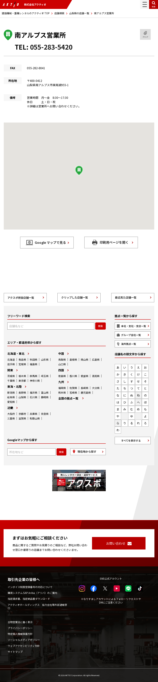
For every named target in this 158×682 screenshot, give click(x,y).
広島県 (96, 359)
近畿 (10, 408)
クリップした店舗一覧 (74, 297)
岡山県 (84, 359)
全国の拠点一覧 (68, 398)
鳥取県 (62, 359)
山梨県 (22, 397)
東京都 (22, 380)
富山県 (45, 392)
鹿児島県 (86, 392)
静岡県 (45, 397)
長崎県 (84, 388)
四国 (61, 370)
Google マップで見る (50, 242)
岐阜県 (11, 397)
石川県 (33, 397)
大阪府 (11, 414)
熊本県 (62, 392)
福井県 (33, 392)
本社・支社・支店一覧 (133, 326)
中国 (61, 353)
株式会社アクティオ (24, 4)
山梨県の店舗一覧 (79, 13)
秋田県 (33, 359)
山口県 (62, 364)
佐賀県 (73, 388)
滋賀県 (22, 418)
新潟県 (11, 392)
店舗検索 (59, 13)
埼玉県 (45, 376)
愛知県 (11, 402)
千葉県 (11, 380)
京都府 (22, 414)
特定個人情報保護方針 (20, 633)
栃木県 (22, 376)
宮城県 (22, 364)
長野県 (22, 392)
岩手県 (11, 364)
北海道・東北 (15, 353)
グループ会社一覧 (131, 335)
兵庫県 (33, 414)
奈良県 (45, 414)
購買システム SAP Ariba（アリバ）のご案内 (32, 592)
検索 (153, 6)
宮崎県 (73, 392)
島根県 (73, 359)
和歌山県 (35, 418)
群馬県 (33, 376)
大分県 (96, 388)
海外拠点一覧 (128, 344)
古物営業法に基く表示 (20, 622)
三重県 (11, 418)
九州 (61, 382)
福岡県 (62, 388)
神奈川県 (35, 380)
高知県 (96, 376)
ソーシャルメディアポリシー (24, 639)
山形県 (45, 359)
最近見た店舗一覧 (125, 297)
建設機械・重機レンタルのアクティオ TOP (26, 13)
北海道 (11, 359)
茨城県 (11, 376)
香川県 (73, 376)
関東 (10, 370)
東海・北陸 (14, 386)
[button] (79, 170)
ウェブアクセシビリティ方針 (24, 645)
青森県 (22, 359)
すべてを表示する (131, 440)
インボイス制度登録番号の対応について (30, 587)
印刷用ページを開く (114, 242)
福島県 (33, 364)
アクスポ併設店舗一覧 (20, 297)
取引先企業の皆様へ (24, 579)
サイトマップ (15, 651)
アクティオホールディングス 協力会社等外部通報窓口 (37, 606)
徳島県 (62, 376)
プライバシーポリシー (20, 628)
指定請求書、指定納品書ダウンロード (29, 598)
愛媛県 (84, 376)
